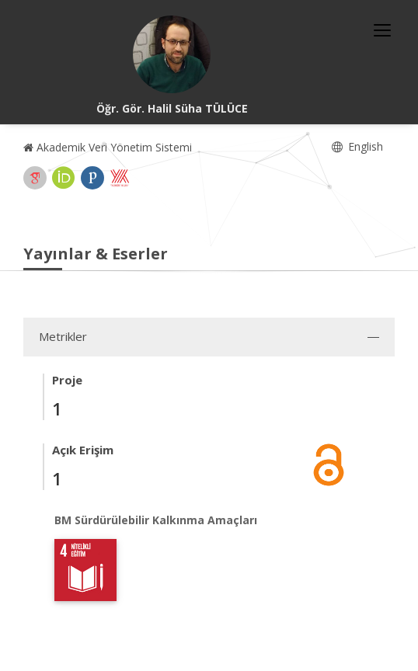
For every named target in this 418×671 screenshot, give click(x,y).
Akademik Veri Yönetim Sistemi (107, 147)
